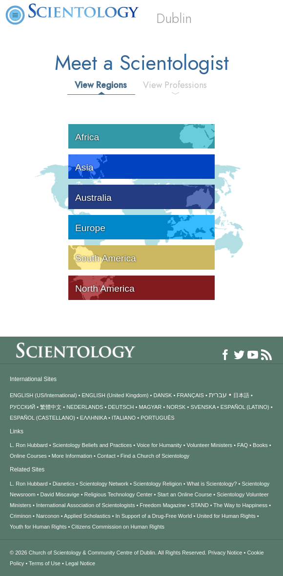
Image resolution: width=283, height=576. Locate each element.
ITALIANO (124, 418)
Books (260, 445)
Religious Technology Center (118, 494)
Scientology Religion (157, 484)
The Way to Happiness (240, 505)
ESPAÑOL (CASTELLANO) (42, 418)
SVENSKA (202, 407)
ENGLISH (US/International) (43, 395)
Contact (106, 456)
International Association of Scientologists (85, 505)
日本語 (241, 395)
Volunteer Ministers (210, 445)
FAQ (242, 445)
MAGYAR (150, 407)
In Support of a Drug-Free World (153, 516)
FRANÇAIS (190, 395)
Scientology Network (104, 484)
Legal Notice (80, 563)
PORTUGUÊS (157, 418)
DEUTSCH (121, 407)
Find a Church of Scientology (155, 456)
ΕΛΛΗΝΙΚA (93, 418)
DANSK (162, 395)
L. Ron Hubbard (29, 445)
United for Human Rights (226, 516)
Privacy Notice (225, 552)
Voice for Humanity (159, 445)
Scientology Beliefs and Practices (92, 445)
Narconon (48, 516)
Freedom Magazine (163, 505)
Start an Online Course (184, 494)
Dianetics (64, 484)
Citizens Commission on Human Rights (117, 527)
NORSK (175, 407)
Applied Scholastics (87, 516)
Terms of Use (45, 563)
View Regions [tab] (101, 85)
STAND (199, 505)
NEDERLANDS (84, 407)
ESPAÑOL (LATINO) (245, 407)
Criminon (20, 516)
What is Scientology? (212, 484)
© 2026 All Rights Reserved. (109, 552)
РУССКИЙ (22, 407)
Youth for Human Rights (38, 527)
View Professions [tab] (175, 85)
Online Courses (28, 456)
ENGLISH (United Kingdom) (115, 395)
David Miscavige (60, 494)
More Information (72, 456)
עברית (218, 395)
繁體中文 (50, 407)
